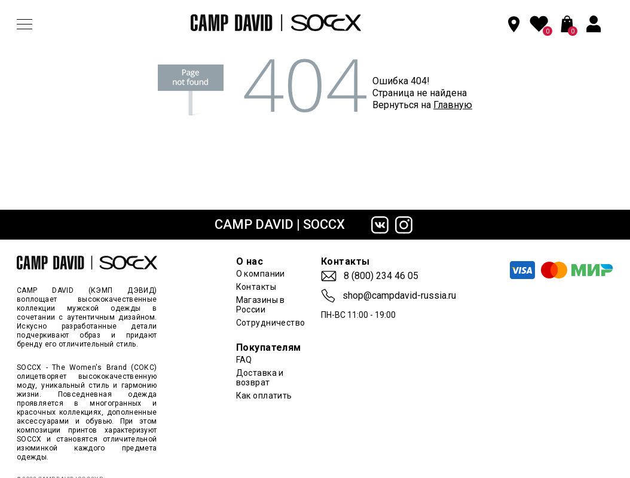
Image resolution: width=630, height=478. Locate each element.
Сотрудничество (270, 322)
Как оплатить (264, 395)
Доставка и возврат (260, 377)
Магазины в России (260, 304)
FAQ (244, 359)
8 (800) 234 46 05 (381, 276)
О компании (260, 273)
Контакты (256, 287)
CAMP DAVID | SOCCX (280, 224)
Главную (452, 105)
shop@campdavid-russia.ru (399, 295)
